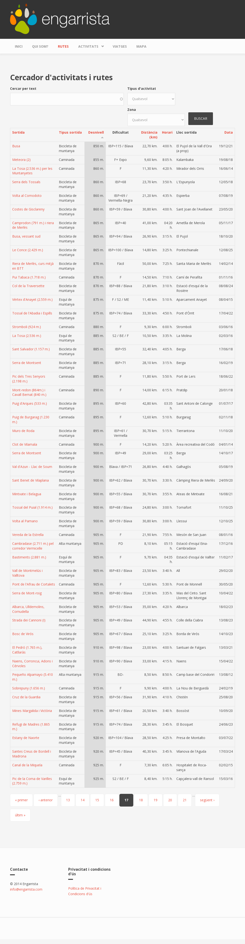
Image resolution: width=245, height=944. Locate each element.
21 (185, 800)
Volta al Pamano (25, 521)
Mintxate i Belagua (26, 494)
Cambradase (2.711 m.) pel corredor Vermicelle (33, 546)
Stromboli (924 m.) (26, 326)
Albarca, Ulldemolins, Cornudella (28, 609)
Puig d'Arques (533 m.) (29, 403)
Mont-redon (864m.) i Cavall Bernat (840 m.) (29, 392)
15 (97, 800)
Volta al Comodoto (27, 195)
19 (155, 800)
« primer (21, 800)
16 (112, 800)
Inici (18, 46)
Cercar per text (23, 88)
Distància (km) (149, 134)
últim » (20, 815)
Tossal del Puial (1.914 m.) (32, 507)
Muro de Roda (23, 430)
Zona (131, 109)
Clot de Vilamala (24, 444)
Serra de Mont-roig (27, 593)
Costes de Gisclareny (28, 209)
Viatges (120, 46)
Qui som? (40, 46)
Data (228, 132)
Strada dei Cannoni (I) (28, 620)
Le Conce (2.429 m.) (27, 250)
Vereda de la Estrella (28, 534)
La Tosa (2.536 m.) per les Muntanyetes (32, 171)
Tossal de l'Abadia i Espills (32, 313)
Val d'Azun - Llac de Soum (32, 466)
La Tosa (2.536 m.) (26, 335)
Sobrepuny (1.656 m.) (28, 688)
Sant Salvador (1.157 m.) (31, 349)
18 (141, 800)
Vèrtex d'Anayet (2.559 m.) (32, 299)
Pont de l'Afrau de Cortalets (33, 584)
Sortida (18, 132)
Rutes (63, 46)
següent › (207, 800)
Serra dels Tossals (26, 182)
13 (68, 800)
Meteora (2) (21, 159)
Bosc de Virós (22, 633)
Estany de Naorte (25, 737)
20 (170, 800)
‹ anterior (46, 800)
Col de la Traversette (28, 286)
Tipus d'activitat (141, 88)
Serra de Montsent (26, 362)
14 (82, 800)
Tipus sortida (70, 132)
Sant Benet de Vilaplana (30, 480)
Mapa (141, 46)
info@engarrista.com (26, 889)
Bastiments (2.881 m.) (29, 557)
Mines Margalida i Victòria (32, 710)
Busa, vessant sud (26, 236)
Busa (16, 146)
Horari (167, 132)
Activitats (89, 45)
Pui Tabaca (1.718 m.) (29, 277)
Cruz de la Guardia (26, 697)
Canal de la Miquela (27, 765)
